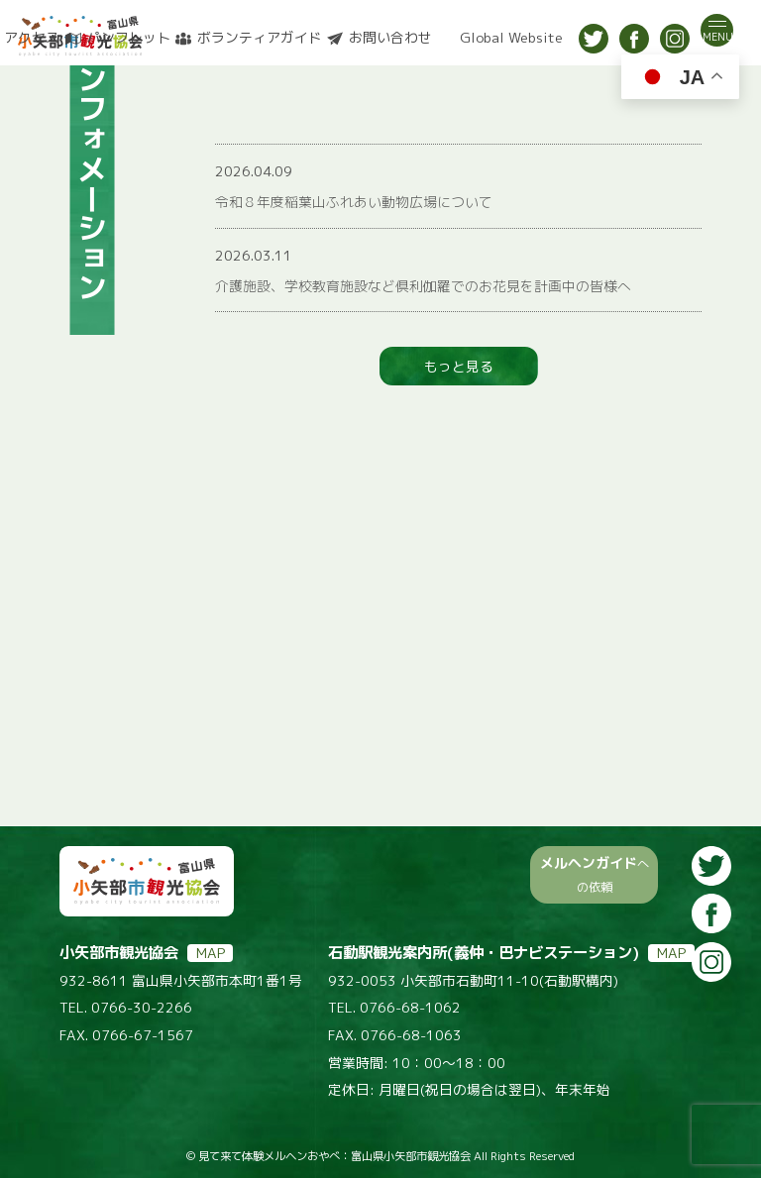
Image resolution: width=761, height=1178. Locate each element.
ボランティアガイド (259, 38)
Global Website (511, 38)
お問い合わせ (390, 38)
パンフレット (128, 38)
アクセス (31, 38)
